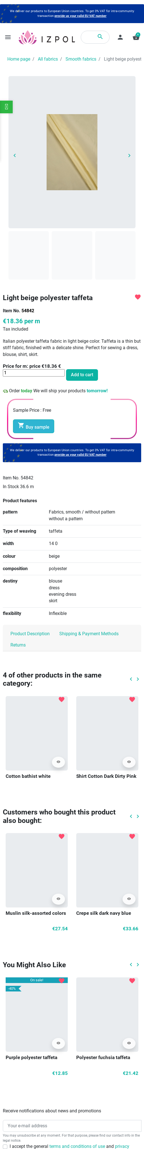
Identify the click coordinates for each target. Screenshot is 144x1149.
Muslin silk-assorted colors (36, 913)
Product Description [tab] (30, 633)
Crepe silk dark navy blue (103, 913)
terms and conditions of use (77, 1146)
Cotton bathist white (28, 776)
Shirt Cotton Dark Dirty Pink (106, 776)
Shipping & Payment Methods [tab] (89, 633)
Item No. (11, 310)
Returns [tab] (18, 645)
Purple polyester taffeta (31, 1057)
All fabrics (48, 59)
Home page (18, 59)
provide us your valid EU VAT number (80, 16)
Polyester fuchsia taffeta (103, 1057)
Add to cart (82, 374)
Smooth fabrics (81, 59)
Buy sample (33, 426)
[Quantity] (34, 373)
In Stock (11, 486)
